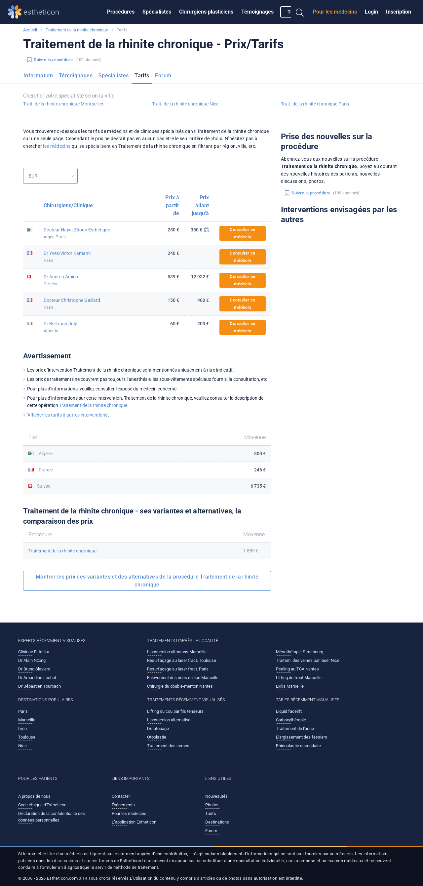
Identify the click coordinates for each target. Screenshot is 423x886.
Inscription (398, 12)
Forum (163, 75)
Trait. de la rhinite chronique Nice (185, 103)
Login (371, 12)
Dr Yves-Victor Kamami (67, 253)
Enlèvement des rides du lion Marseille (182, 677)
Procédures (121, 12)
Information (38, 75)
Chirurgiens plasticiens (206, 12)
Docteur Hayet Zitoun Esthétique (77, 229)
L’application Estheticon (134, 822)
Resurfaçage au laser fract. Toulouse (181, 660)
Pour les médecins (335, 12)
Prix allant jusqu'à (200, 205)
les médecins (56, 146)
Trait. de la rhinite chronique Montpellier (63, 103)
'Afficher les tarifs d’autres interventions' (67, 415)
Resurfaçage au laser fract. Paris (178, 668)
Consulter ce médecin (242, 233)
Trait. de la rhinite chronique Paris (315, 103)
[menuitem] (120, 12)
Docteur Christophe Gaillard (72, 300)
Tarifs (142, 75)
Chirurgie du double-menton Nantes (180, 686)
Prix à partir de (172, 205)
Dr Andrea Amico (61, 276)
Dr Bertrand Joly (60, 323)
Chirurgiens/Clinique (68, 205)
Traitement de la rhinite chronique (77, 29)
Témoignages (257, 12)
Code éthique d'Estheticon (42, 804)
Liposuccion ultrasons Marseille (177, 651)
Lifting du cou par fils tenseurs (175, 711)
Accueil (30, 29)
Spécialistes (156, 12)
